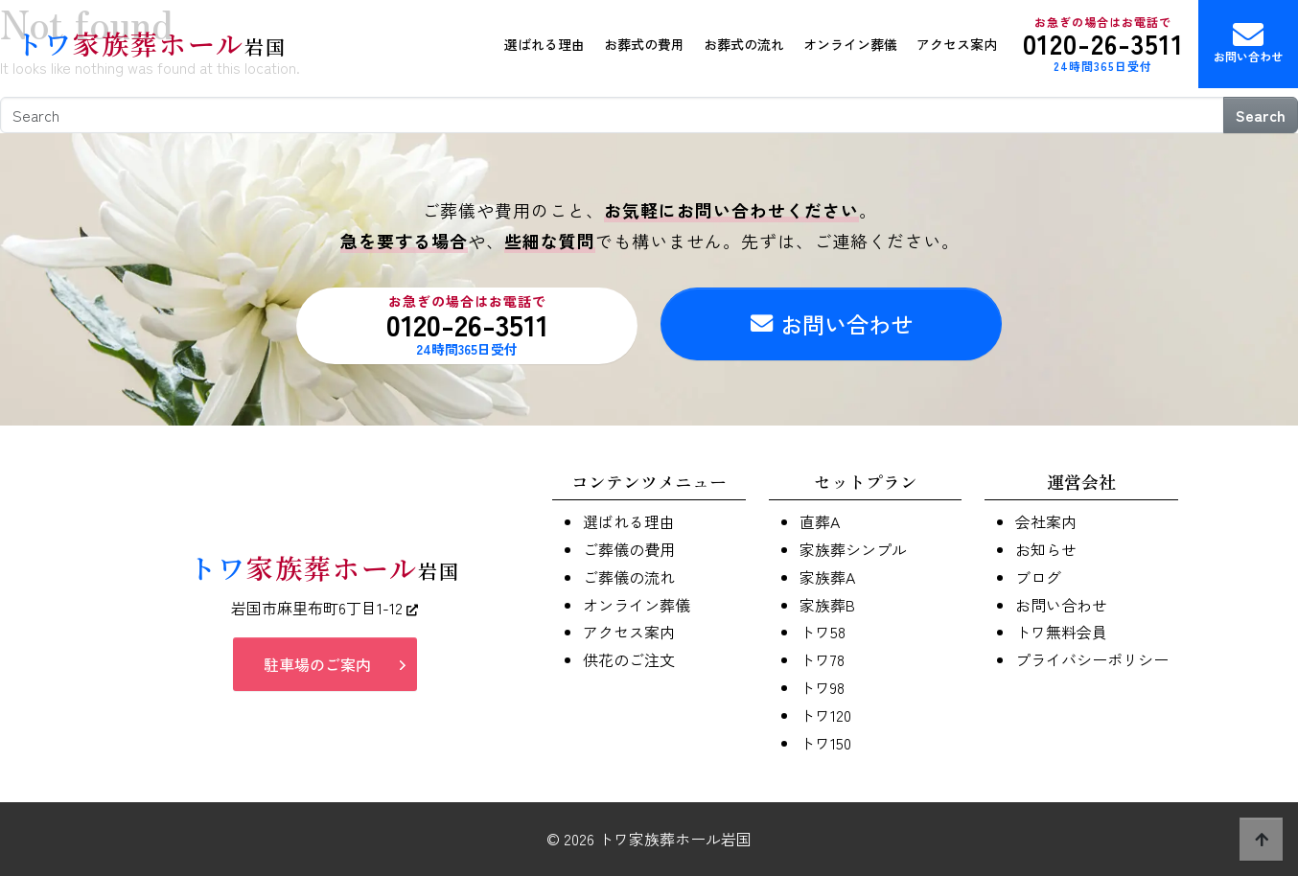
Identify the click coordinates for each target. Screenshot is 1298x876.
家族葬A (827, 576)
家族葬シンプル (853, 549)
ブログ (1038, 576)
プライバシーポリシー (1092, 659)
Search (1261, 115)
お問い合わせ (1248, 41)
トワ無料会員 (1061, 631)
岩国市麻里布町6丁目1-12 (324, 607)
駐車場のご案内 (317, 664)
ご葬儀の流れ (629, 576)
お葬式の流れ (744, 44)
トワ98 (822, 687)
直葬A (820, 521)
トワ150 (825, 742)
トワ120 (825, 714)
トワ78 (822, 659)
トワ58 (823, 631)
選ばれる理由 (544, 44)
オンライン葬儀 (850, 44)
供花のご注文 (629, 659)
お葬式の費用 (644, 44)
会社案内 (1046, 521)
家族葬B (827, 604)
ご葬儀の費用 (629, 549)
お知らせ (1046, 549)
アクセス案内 (956, 44)
